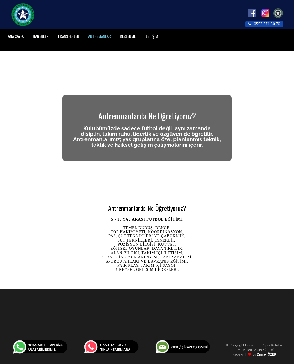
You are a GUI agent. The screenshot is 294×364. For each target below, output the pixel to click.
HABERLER (41, 36)
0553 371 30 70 (264, 24)
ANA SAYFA (16, 36)
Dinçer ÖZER (267, 354)
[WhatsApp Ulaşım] (40, 346)
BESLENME (128, 36)
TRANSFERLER (68, 36)
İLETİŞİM (151, 36)
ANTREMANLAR (99, 36)
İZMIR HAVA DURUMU (147, 314)
